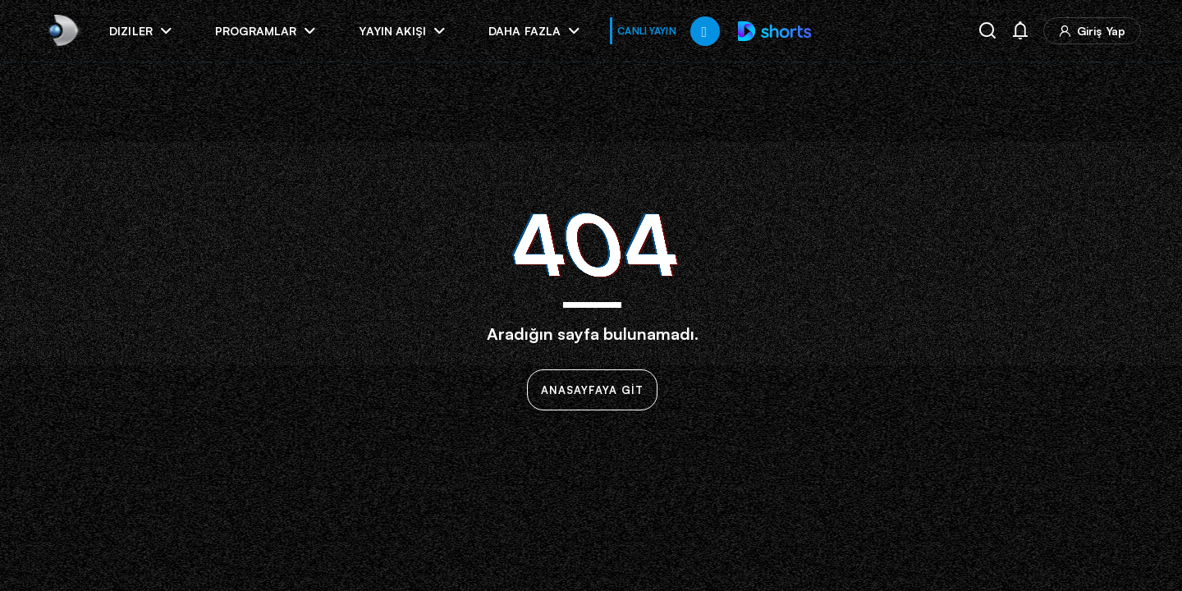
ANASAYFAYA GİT (592, 389)
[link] (62, 31)
